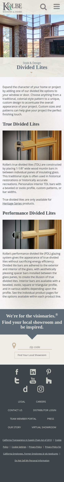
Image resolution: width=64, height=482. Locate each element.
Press (50, 418)
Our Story (14, 427)
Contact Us (15, 410)
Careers (41, 401)
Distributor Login (44, 410)
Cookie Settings (19, 446)
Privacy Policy (35, 446)
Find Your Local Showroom (32, 355)
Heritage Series (12, 203)
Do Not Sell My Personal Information (32, 460)
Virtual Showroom (44, 427)
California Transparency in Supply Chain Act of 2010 (27, 440)
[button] (41, 6)
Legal (21, 401)
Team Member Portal (23, 418)
